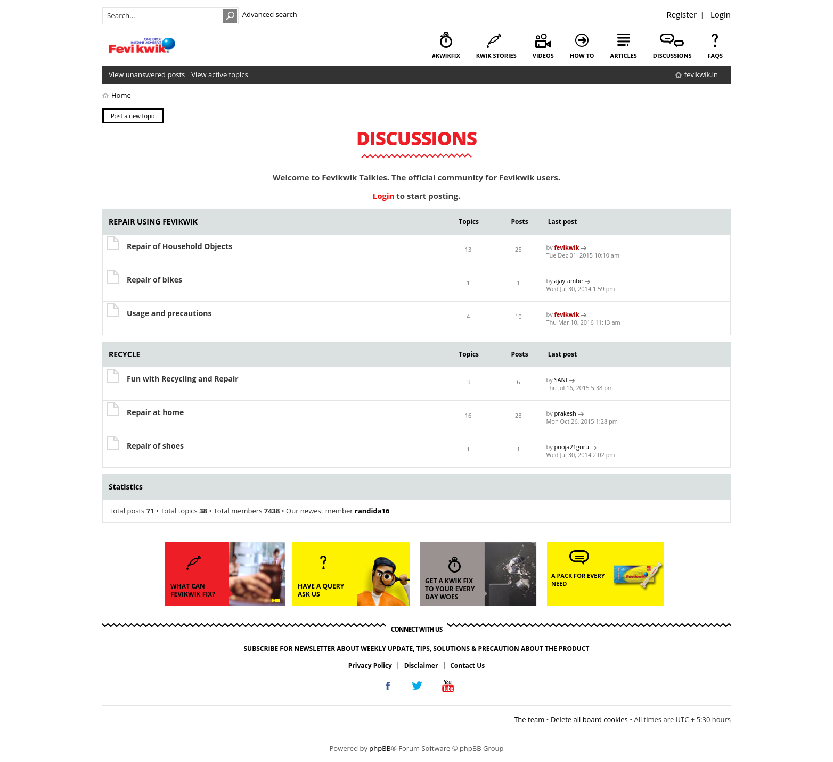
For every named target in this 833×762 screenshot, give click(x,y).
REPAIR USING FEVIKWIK (153, 222)
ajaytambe (568, 281)
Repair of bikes (154, 280)
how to (582, 56)
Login (720, 14)
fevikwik (566, 247)
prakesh (565, 413)
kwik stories (496, 56)
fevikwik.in (701, 74)
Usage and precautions (169, 313)
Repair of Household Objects (179, 246)
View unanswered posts (147, 74)
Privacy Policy (370, 665)
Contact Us (467, 665)
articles (623, 56)
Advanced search (269, 14)
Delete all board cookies (589, 719)
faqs (715, 56)
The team (529, 719)
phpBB (380, 748)
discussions (672, 56)
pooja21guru (571, 447)
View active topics (219, 74)
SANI (560, 380)
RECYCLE (124, 354)
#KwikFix (446, 56)
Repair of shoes (155, 446)
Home (121, 95)
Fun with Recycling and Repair (183, 379)
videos (543, 56)
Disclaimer (421, 665)
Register (681, 14)
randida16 (372, 511)
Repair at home (155, 412)
